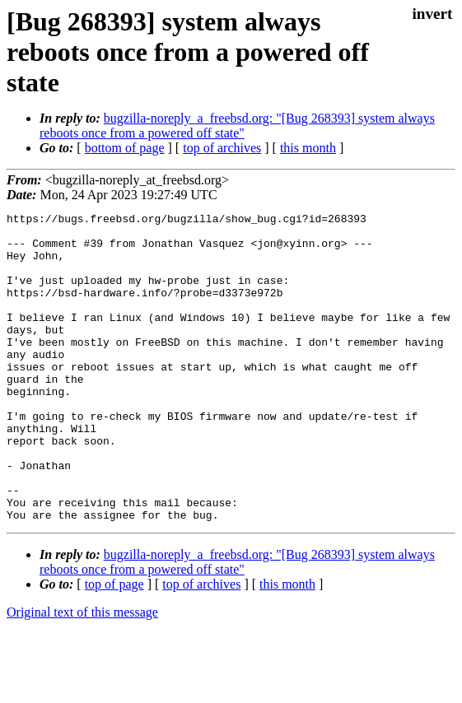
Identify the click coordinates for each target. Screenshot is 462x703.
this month (308, 148)
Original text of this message (82, 674)
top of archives (222, 148)
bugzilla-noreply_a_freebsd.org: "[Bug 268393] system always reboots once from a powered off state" (237, 125)
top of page (114, 646)
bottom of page (125, 148)
